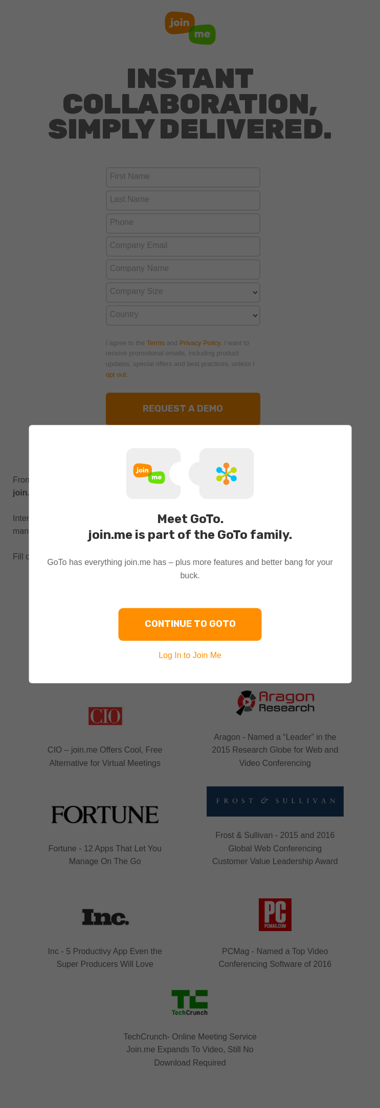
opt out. (117, 374)
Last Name (129, 199)
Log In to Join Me (190, 655)
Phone (121, 222)
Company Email (139, 245)
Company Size (136, 291)
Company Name (139, 268)
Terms (156, 343)
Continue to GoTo (190, 623)
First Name (130, 176)
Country (124, 314)
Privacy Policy (200, 343)
